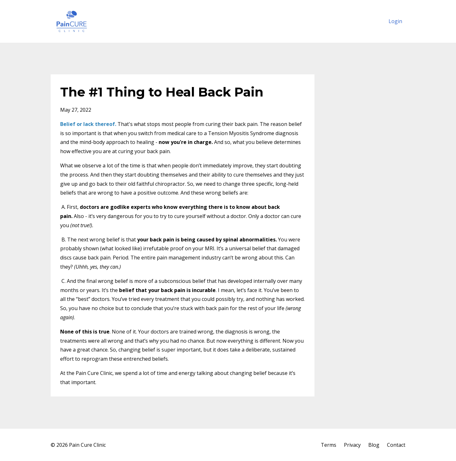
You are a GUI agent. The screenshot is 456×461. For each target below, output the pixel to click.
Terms (328, 444)
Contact (396, 444)
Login (395, 21)
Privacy (352, 444)
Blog (373, 444)
